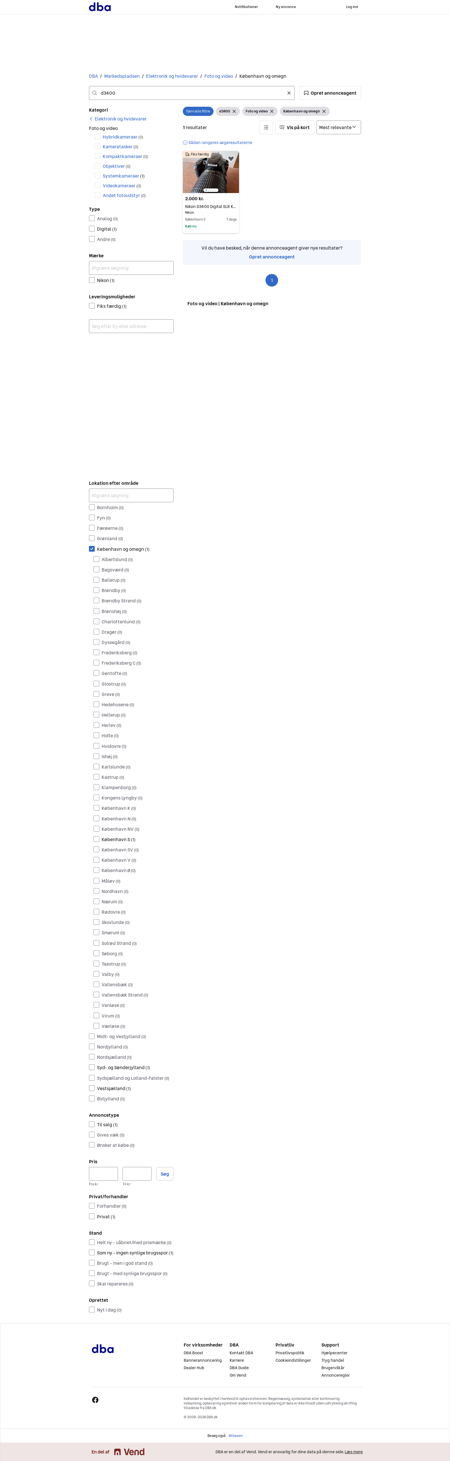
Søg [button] (165, 1173)
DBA (93, 76)
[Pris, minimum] (103, 1174)
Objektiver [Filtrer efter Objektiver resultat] (117, 166)
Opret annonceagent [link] (272, 256)
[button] (330, 93)
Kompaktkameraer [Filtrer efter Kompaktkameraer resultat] (125, 156)
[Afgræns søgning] (131, 268)
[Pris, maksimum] (137, 1174)
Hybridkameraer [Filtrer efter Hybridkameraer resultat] (123, 136)
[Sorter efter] (339, 127)
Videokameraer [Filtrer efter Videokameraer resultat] (122, 185)
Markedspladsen (122, 76)
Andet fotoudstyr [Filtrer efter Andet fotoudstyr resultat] (124, 195)
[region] (211, 172)
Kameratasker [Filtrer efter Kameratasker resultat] (120, 146)
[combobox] (192, 93)
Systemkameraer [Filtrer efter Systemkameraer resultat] (124, 175)
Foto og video (218, 76)
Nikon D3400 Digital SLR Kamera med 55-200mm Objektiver (211, 206)
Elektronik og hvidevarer (172, 76)
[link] (118, 118)
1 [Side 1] (272, 280)
